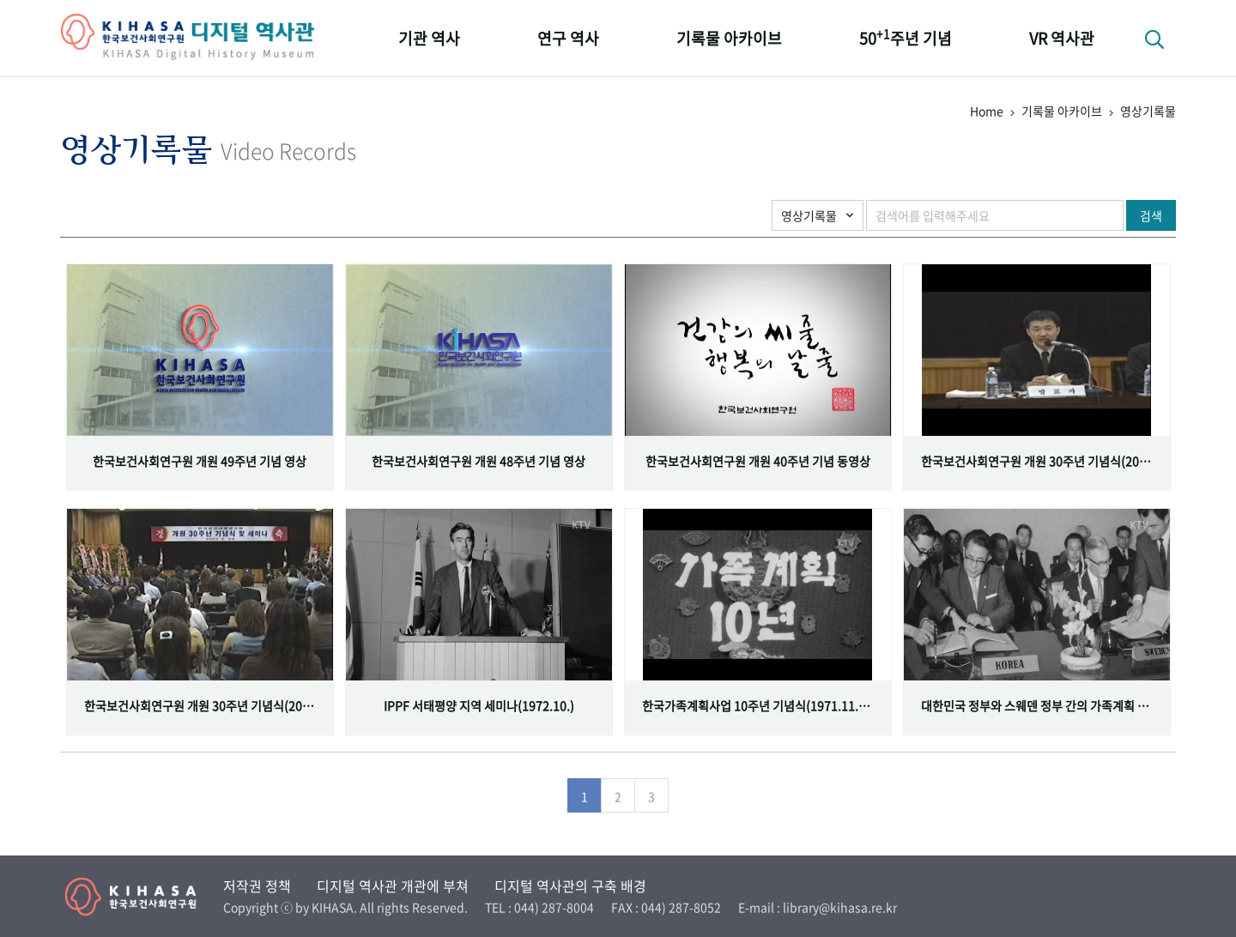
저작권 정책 (257, 885)
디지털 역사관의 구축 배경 (570, 885)
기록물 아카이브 (729, 38)
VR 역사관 (1061, 38)
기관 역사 (429, 38)
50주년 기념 (905, 37)
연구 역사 (568, 38)
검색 (1151, 215)
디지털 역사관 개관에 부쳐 (393, 885)
